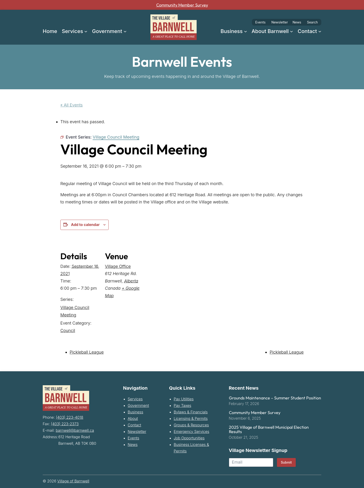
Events (260, 22)
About (133, 418)
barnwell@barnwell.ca (75, 429)
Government (138, 405)
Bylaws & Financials (191, 412)
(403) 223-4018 (69, 416)
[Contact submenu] (319, 31)
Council (67, 330)
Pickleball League (87, 352)
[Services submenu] (85, 31)
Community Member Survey (182, 4)
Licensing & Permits (191, 418)
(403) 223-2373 (64, 423)
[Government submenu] (125, 31)
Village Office (118, 266)
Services (135, 399)
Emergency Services (191, 431)
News (296, 22)
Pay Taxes (182, 405)
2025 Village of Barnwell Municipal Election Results (269, 429)
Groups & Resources (191, 425)
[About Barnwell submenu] (291, 31)
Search (312, 22)
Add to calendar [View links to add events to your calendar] (85, 224)
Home (50, 31)
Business (135, 412)
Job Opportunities (189, 438)
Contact (134, 425)
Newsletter (279, 22)
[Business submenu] (245, 31)
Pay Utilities (184, 399)
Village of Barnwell (73, 481)
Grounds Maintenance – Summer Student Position (275, 398)
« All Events (71, 105)
